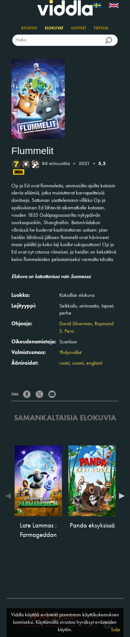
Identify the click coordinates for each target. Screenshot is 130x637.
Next (120, 495)
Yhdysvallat (70, 352)
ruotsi (64, 363)
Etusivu (29, 28)
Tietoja (101, 28)
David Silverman (75, 324)
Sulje (115, 629)
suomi (78, 363)
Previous (9, 495)
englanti (94, 363)
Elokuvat (54, 28)
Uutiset (78, 28)
